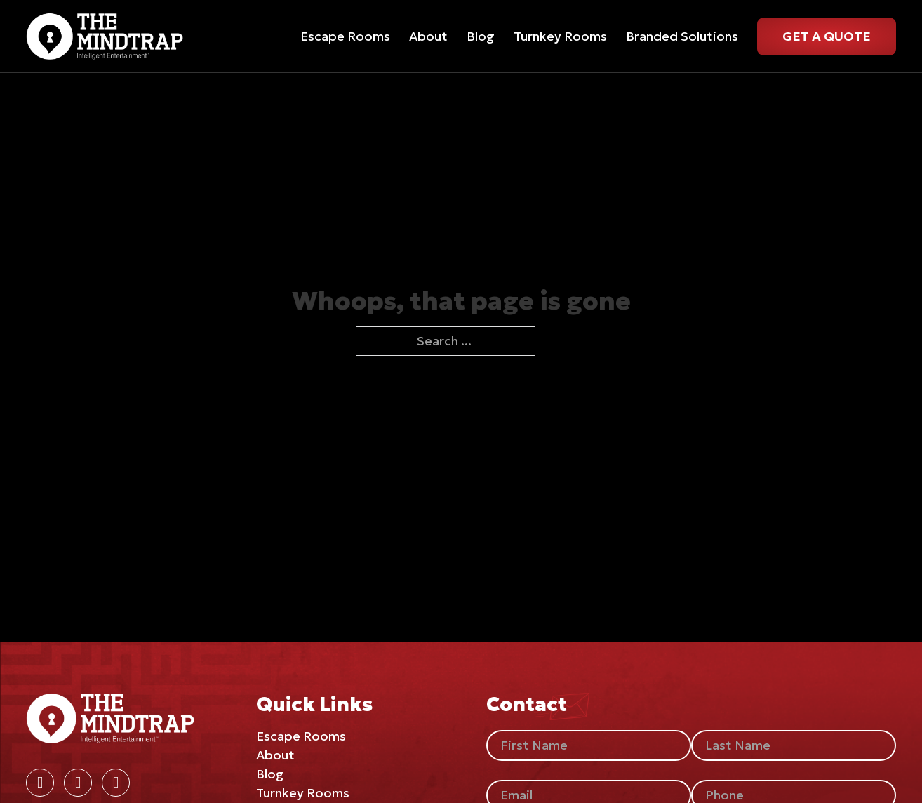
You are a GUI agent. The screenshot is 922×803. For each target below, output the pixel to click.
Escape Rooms (345, 36)
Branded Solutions (682, 36)
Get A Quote (826, 36)
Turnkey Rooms (560, 36)
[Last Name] (793, 745)
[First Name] (588, 745)
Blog (481, 36)
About (428, 36)
